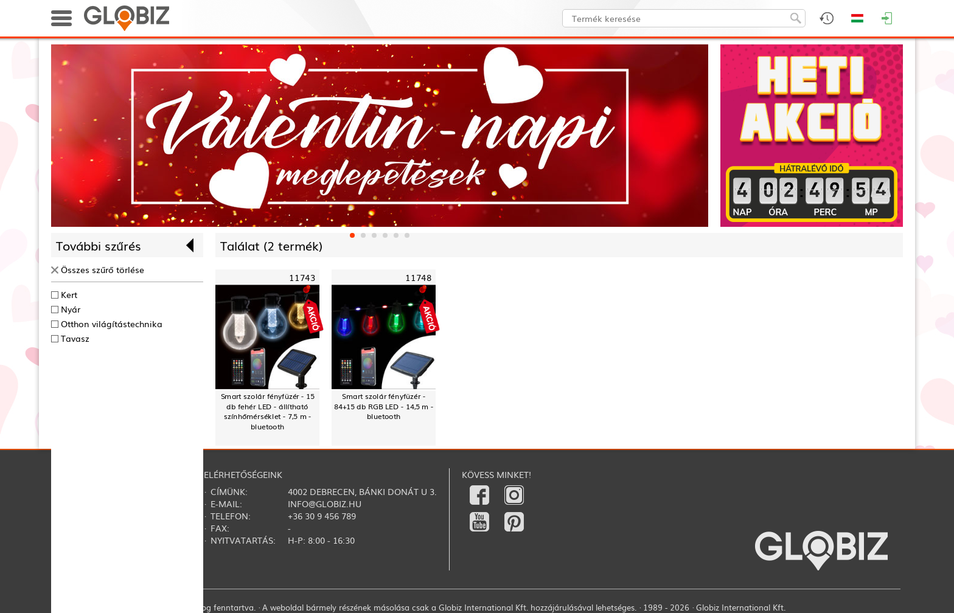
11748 (418, 277)
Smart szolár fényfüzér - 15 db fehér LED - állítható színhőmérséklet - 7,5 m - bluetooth (268, 411)
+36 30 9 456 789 (322, 516)
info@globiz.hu (324, 503)
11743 (302, 277)
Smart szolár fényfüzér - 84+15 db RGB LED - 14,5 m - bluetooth (383, 406)
